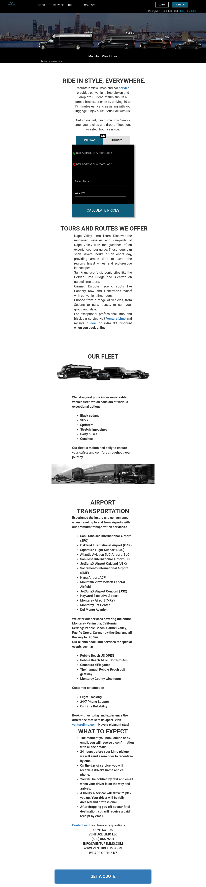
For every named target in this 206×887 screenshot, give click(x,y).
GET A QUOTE (103, 876)
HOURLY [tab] (116, 140)
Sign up (179, 4)
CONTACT (87, 5)
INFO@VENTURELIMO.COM (163, 11)
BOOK (41, 7)
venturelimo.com (84, 725)
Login (162, 4)
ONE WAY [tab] (89, 140)
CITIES (70, 5)
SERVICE (56, 5)
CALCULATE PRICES (103, 210)
